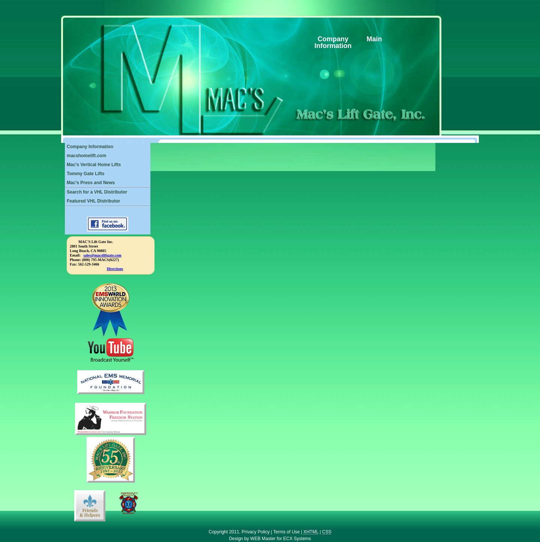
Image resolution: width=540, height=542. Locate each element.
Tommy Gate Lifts (85, 173)
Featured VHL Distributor (93, 201)
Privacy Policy (256, 531)
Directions (115, 269)
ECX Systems (297, 538)
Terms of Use (286, 531)
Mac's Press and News (91, 182)
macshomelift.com (86, 155)
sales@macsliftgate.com (102, 255)
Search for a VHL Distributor (97, 192)
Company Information (90, 146)
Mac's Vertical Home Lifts (94, 164)
